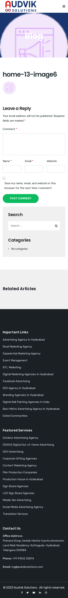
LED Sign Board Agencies (18, 493)
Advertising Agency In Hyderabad (24, 339)
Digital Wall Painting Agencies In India (26, 402)
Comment (10, 129)
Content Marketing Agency (20, 465)
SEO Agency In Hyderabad (19, 388)
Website (52, 161)
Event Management (15, 360)
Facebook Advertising (16, 381)
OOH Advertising (13, 451)
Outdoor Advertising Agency (20, 437)
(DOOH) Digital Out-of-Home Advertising (28, 444)
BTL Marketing (12, 367)
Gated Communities (15, 415)
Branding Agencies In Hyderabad (23, 395)
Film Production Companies (20, 472)
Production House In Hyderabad (23, 479)
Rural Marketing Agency (17, 346)
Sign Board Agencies (15, 486)
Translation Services (15, 514)
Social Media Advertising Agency (23, 507)
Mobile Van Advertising (17, 500)
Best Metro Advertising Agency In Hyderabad (31, 408)
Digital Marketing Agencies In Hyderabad (28, 374)
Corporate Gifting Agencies (20, 458)
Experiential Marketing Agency (21, 353)
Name (7, 161)
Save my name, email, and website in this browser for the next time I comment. (30, 186)
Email (29, 161)
